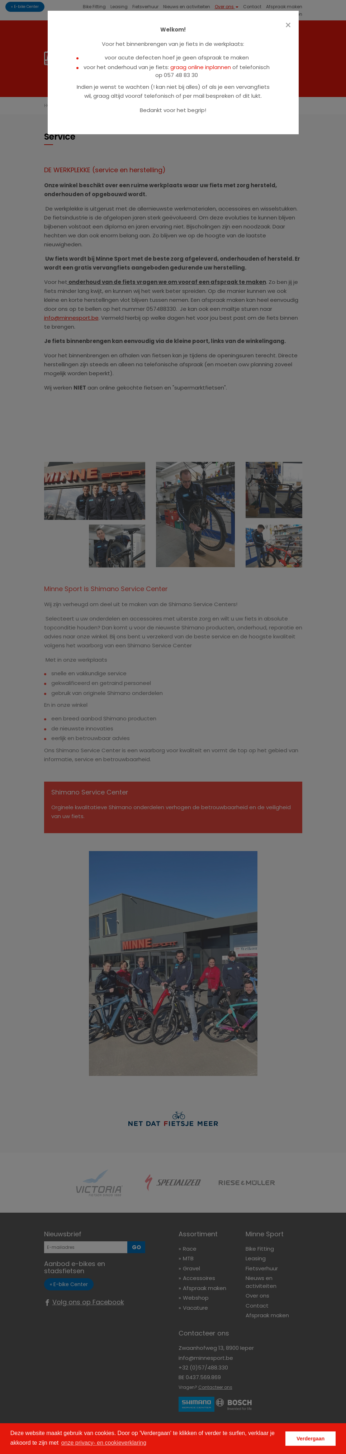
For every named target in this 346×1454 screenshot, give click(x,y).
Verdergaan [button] (310, 1438)
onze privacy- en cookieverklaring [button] (103, 1443)
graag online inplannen (200, 67)
